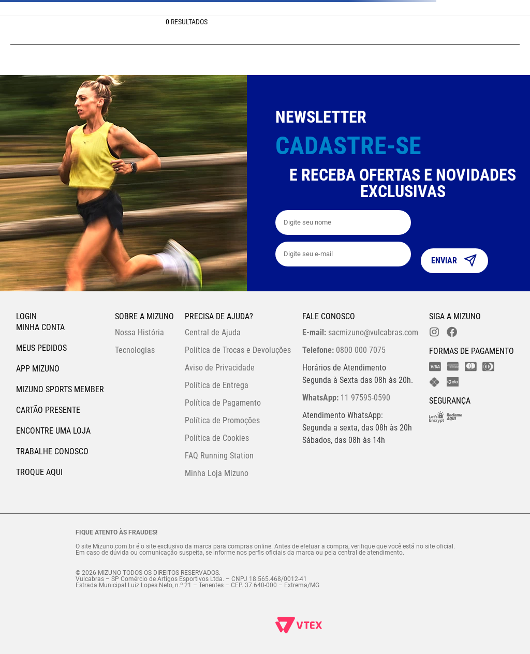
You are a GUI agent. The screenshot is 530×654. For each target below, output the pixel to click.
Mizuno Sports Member (60, 389)
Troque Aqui (39, 472)
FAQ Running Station (219, 455)
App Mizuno (38, 369)
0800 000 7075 (344, 350)
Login (26, 316)
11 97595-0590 (346, 398)
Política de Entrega (216, 385)
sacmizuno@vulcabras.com (360, 332)
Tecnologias (135, 350)
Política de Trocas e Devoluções (238, 350)
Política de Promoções (222, 420)
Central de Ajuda (213, 332)
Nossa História (139, 332)
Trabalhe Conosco (52, 451)
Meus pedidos (41, 348)
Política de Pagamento (223, 403)
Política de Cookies (217, 438)
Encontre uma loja (53, 431)
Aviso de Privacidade (220, 368)
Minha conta (40, 327)
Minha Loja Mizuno (216, 473)
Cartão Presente (48, 410)
